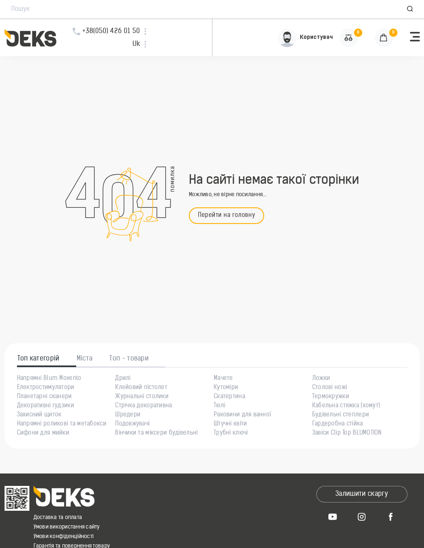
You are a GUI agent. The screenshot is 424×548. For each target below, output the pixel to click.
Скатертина (229, 397)
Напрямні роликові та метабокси (61, 424)
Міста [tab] (85, 359)
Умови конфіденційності (64, 536)
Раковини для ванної (242, 415)
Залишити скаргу (361, 494)
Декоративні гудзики (45, 406)
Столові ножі (329, 388)
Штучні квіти (230, 424)
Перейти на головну (226, 215)
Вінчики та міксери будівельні (156, 433)
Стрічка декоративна (143, 406)
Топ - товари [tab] (129, 359)
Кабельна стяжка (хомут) (346, 406)
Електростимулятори (46, 388)
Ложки (321, 379)
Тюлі (219, 406)
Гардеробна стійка (337, 424)
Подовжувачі (132, 424)
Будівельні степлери (340, 415)
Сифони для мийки (43, 433)
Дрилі (122, 379)
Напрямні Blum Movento (49, 379)
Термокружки (330, 397)
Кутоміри (226, 388)
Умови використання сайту (67, 527)
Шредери (127, 415)
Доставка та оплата (58, 517)
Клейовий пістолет (141, 388)
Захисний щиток (39, 415)
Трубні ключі (231, 433)
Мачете (223, 379)
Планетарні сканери (44, 397)
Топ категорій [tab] (38, 359)
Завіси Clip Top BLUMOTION (347, 433)
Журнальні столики (142, 397)
